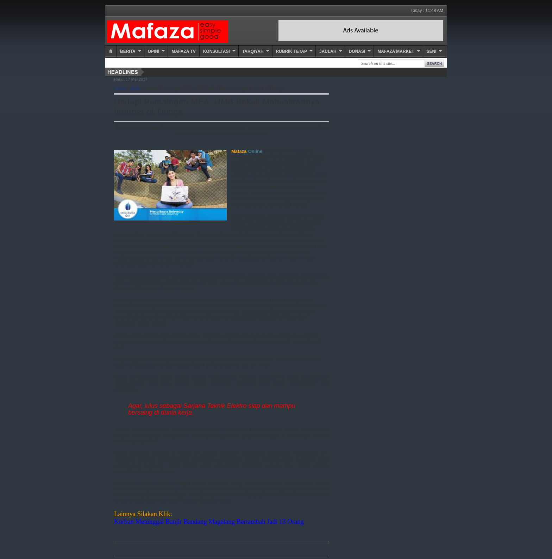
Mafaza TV (183, 51)
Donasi (357, 51)
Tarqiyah (253, 51)
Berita (128, 51)
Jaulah (328, 51)
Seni (432, 51)
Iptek (135, 88)
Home (120, 88)
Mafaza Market (395, 51)
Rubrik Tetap (291, 51)
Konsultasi (216, 51)
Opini (153, 51)
